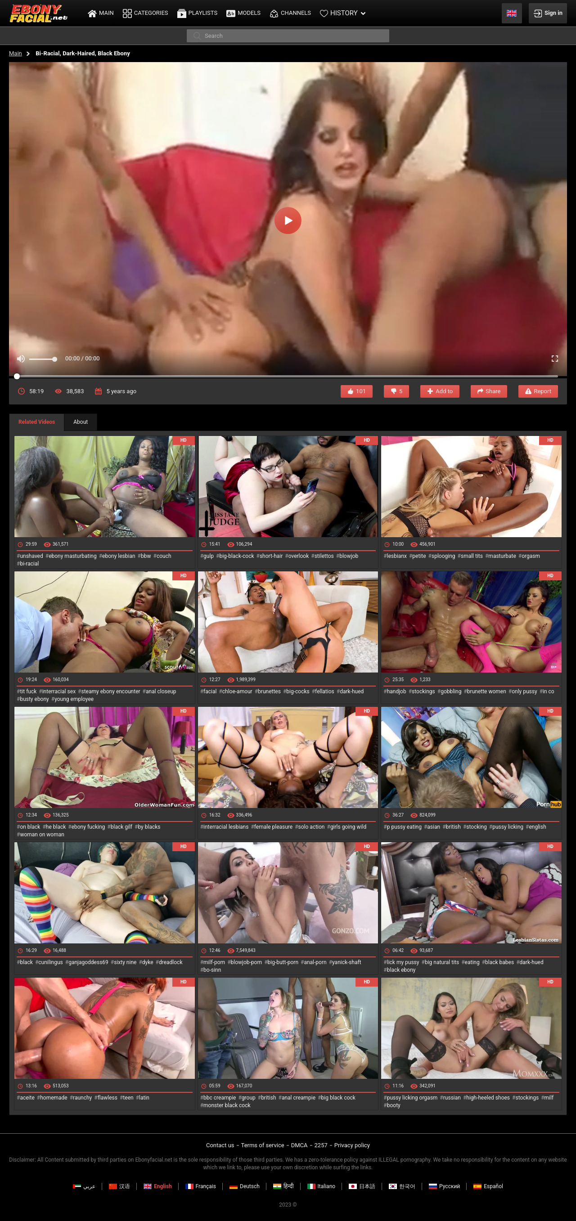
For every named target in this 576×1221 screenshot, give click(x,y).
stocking (476, 827)
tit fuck (28, 691)
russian (452, 1098)
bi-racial (29, 564)
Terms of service (262, 1145)
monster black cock (227, 1105)
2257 (321, 1145)
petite (419, 556)
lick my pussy (403, 962)
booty (393, 1105)
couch (164, 556)
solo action (311, 827)
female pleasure (273, 827)
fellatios (324, 691)
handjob (396, 691)
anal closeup (161, 691)
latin (144, 1098)
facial (209, 691)
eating (472, 962)
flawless (107, 1098)
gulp (208, 556)
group (249, 1098)
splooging (443, 556)
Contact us (220, 1145)
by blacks (149, 827)
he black (56, 827)
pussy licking (507, 827)
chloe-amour (237, 691)
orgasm (531, 556)
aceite (27, 1098)
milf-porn (214, 962)
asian (433, 827)
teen (128, 1098)
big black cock (338, 1098)
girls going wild (348, 827)
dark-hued (352, 691)
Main (15, 53)
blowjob (348, 556)
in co (548, 691)
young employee (74, 699)
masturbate (502, 556)
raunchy (82, 1098)
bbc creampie (219, 1098)
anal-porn (315, 962)
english (537, 827)
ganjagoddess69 (88, 962)
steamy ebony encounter (110, 691)
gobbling (451, 691)
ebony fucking (88, 827)
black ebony (401, 970)
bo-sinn (212, 970)
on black (30, 827)
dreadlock (171, 962)
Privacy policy (352, 1145)
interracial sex (59, 691)
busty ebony (34, 699)
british (453, 827)
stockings (423, 691)
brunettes (269, 691)
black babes (499, 962)
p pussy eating (404, 827)
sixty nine (125, 962)
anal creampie (298, 1098)
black (26, 962)
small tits (472, 556)
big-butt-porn (283, 962)
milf (549, 1098)
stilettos (324, 556)
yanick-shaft (346, 962)
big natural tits (442, 962)
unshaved (31, 556)
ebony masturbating (73, 556)
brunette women (486, 691)
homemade (54, 1098)
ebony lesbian (118, 556)
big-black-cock (236, 556)
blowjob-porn (246, 962)
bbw (146, 556)
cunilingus (50, 962)
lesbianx (397, 556)
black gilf (121, 827)
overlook (298, 556)
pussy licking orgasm (412, 1098)
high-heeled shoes (488, 1098)
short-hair (271, 556)
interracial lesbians (225, 827)
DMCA (299, 1145)
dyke (147, 962)
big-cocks (297, 691)
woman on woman (42, 834)
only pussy (524, 691)
